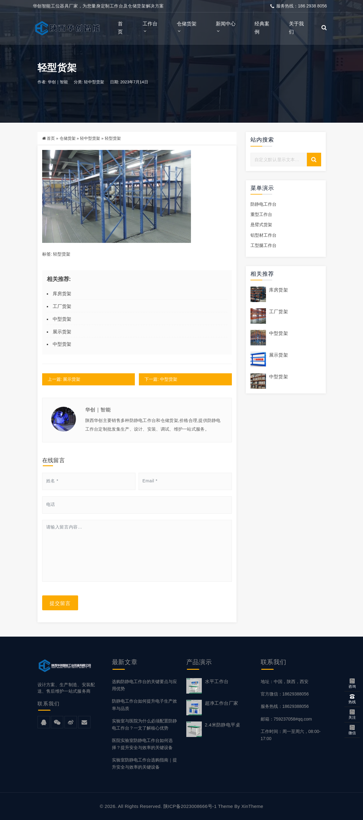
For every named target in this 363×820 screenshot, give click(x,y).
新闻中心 (226, 23)
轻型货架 (61, 254)
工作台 (150, 23)
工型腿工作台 (263, 245)
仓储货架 (187, 23)
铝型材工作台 (263, 235)
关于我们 (296, 27)
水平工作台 (217, 681)
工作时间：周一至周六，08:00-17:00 (291, 735)
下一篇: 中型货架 (161, 379)
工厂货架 (62, 306)
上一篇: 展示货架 (64, 379)
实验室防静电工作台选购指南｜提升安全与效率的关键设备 (144, 763)
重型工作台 (261, 214)
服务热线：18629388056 (285, 706)
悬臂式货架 (261, 224)
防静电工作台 (263, 204)
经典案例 (262, 27)
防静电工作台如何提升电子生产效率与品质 (144, 705)
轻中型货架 (94, 82)
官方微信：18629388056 (285, 693)
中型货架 (62, 319)
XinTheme (252, 806)
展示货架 (62, 331)
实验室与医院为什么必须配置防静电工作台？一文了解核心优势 (144, 724)
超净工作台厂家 (221, 703)
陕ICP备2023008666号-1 (190, 806)
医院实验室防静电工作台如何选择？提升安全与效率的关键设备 (142, 744)
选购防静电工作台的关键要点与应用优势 (144, 685)
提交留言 (60, 603)
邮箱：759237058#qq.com (286, 719)
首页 (120, 27)
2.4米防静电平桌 (222, 724)
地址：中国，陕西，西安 (284, 681)
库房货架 (62, 293)
